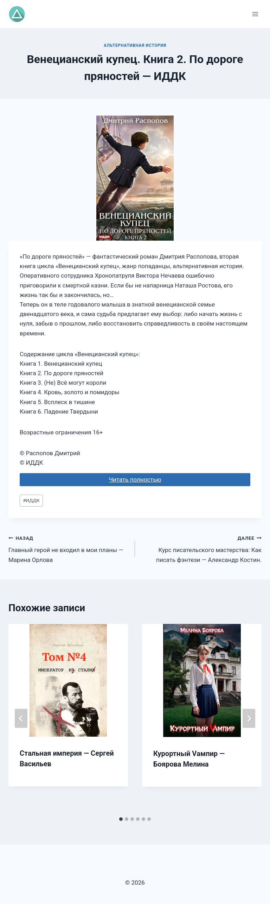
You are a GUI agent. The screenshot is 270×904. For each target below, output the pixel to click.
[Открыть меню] (255, 13)
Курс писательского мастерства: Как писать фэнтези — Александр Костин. (201, 548)
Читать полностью (135, 479)
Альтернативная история (135, 45)
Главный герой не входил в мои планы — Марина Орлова (68, 548)
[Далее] (249, 718)
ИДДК (31, 500)
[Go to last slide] (21, 718)
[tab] (121, 819)
